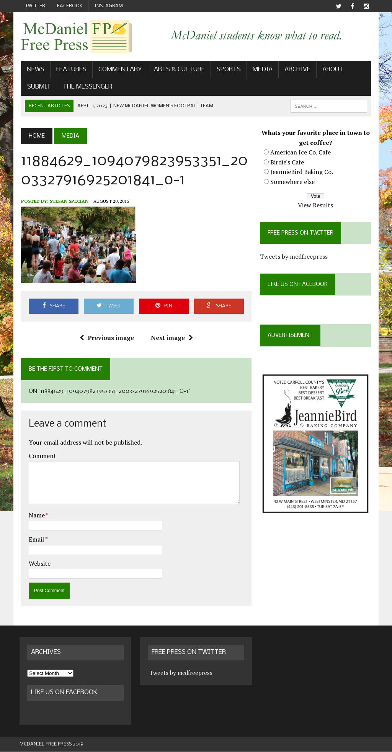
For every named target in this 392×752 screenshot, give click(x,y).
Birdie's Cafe (288, 162)
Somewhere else (293, 182)
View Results (316, 205)
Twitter (35, 5)
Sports (227, 70)
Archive (296, 70)
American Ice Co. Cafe (301, 152)
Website (38, 563)
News (34, 70)
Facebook (70, 5)
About (331, 70)
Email (35, 539)
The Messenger (86, 87)
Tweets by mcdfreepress (294, 257)
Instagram (109, 5)
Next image (171, 337)
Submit (37, 87)
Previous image (106, 337)
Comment (41, 456)
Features (70, 70)
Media (261, 70)
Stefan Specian (67, 201)
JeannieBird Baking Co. (302, 172)
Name (35, 515)
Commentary (118, 70)
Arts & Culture (177, 70)
